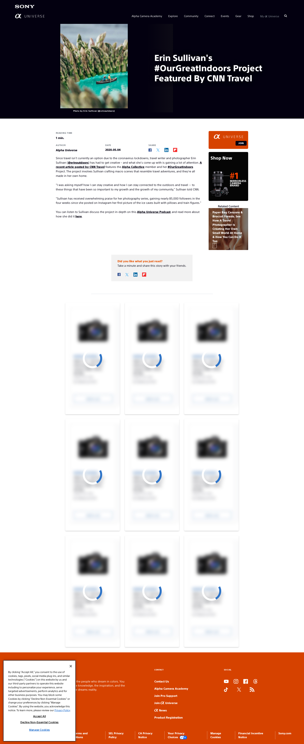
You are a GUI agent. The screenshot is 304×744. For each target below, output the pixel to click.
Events (225, 16)
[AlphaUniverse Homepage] (29, 16)
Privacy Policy (62, 710)
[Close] (70, 666)
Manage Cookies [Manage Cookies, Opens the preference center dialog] (39, 729)
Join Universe (166, 703)
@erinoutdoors (78, 162)
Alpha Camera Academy (147, 16)
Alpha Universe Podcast (153, 212)
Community (191, 16)
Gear (238, 16)
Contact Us (161, 681)
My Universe (269, 16)
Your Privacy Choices (177, 735)
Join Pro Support (165, 695)
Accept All (39, 716)
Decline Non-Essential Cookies (39, 722)
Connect (210, 16)
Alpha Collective (133, 166)
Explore (173, 16)
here (78, 216)
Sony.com (284, 733)
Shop (251, 16)
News (160, 710)
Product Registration (168, 717)
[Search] (285, 16)
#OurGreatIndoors (180, 166)
